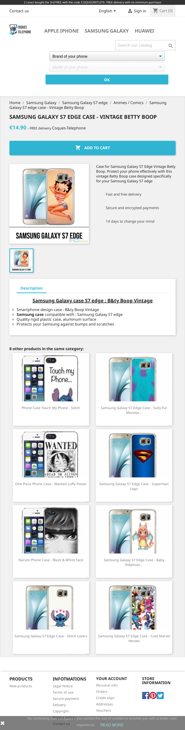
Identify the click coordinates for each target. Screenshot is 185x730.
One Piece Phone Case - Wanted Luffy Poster (51, 484)
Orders (101, 691)
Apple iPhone (61, 31)
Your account (111, 678)
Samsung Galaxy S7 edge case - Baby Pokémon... (134, 562)
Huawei (144, 31)
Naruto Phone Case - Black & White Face (51, 560)
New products (20, 686)
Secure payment (66, 698)
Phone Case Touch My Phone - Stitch (51, 407)
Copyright (61, 711)
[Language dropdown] (108, 11)
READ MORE (112, 725)
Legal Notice (63, 686)
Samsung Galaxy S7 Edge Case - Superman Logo (134, 486)
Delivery (59, 704)
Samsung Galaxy (107, 31)
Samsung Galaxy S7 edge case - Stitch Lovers (50, 636)
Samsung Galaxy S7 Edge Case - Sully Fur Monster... (134, 410)
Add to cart (92, 148)
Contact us (19, 11)
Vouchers (103, 710)
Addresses (104, 704)
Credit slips (105, 697)
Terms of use (63, 692)
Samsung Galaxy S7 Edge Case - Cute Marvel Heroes (134, 638)
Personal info (106, 685)
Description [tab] (31, 288)
